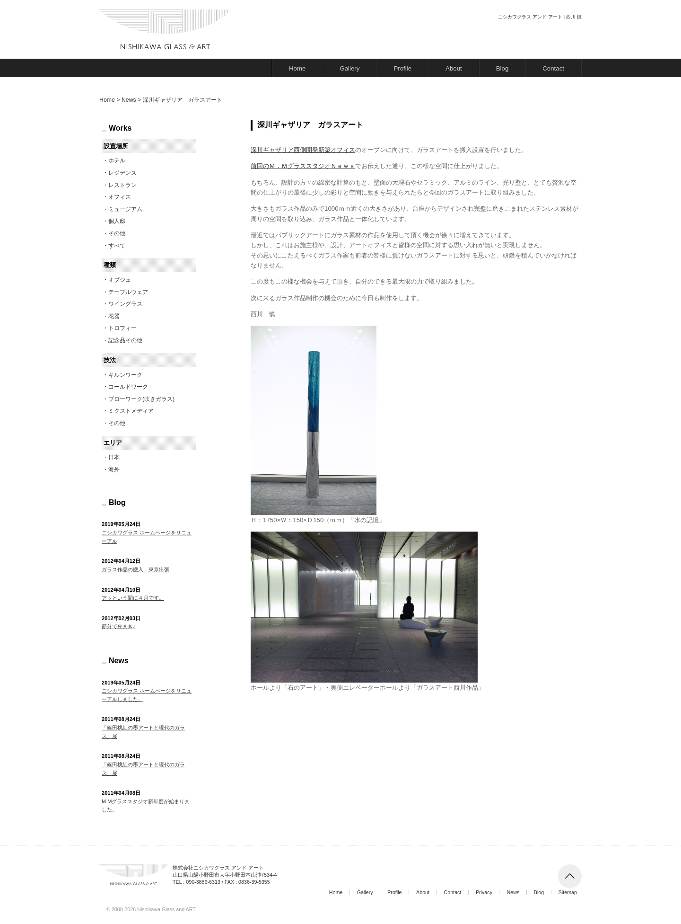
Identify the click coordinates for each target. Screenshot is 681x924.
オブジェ (119, 279)
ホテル (116, 160)
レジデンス (122, 172)
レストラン (122, 185)
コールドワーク (128, 386)
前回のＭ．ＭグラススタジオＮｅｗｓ (303, 165)
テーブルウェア (128, 292)
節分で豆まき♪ (119, 626)
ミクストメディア (131, 411)
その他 (116, 233)
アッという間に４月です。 (133, 598)
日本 (114, 457)
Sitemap (568, 892)
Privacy (484, 892)
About (453, 68)
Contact (553, 68)
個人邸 (116, 221)
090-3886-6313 (203, 882)
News (512, 892)
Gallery (349, 68)
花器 (114, 316)
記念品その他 (125, 340)
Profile (402, 68)
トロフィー (122, 328)
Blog (502, 68)
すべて (116, 245)
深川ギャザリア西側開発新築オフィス (303, 149)
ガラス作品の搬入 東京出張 (135, 569)
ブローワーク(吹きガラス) (141, 399)
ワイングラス (125, 304)
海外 (114, 469)
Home (297, 68)
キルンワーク (125, 375)
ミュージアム (125, 209)
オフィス (119, 197)
